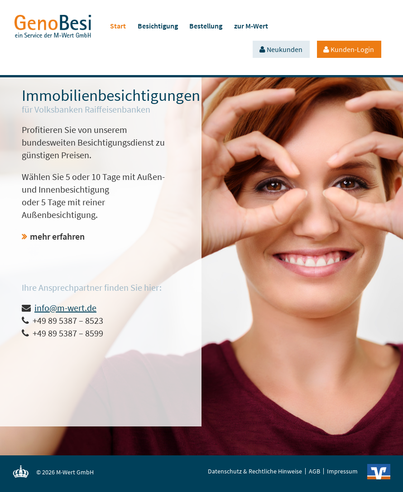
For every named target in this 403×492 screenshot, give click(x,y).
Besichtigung (158, 25)
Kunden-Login (352, 49)
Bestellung (205, 25)
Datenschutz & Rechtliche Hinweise (255, 471)
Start (118, 25)
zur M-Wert (251, 25)
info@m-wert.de (65, 307)
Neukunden (284, 49)
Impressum (342, 471)
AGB (314, 471)
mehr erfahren (57, 236)
